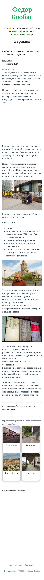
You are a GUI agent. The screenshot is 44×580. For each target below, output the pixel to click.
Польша (9, 54)
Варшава (20, 54)
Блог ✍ (7, 28)
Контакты (29, 565)
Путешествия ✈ (21, 28)
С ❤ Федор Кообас (32, 571)
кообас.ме (7, 51)
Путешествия (22, 51)
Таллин (16, 81)
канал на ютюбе (8, 409)
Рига (32, 81)
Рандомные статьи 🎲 (22, 34)
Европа (35, 51)
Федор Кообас (22, 13)
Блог (10, 565)
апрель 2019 (12, 64)
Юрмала (6, 85)
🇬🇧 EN (26, 31)
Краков (24, 155)
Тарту (25, 81)
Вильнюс (16, 85)
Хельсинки (6, 81)
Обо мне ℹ (35, 28)
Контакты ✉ (15, 31)
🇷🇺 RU (32, 31)
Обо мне (18, 565)
